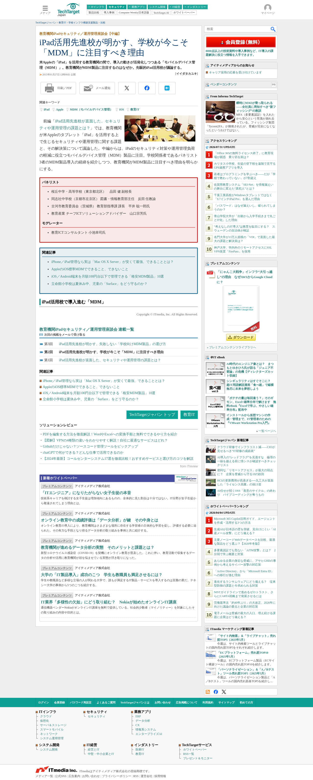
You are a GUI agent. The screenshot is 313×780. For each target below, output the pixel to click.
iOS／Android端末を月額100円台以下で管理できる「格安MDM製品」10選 (107, 276)
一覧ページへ (267, 431)
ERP (138, 716)
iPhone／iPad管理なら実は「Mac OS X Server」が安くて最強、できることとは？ (112, 262)
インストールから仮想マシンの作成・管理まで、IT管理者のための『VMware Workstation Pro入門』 (248, 419)
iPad (46, 109)
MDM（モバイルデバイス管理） (91, 109)
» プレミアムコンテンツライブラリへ (231, 347)
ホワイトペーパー (195, 749)
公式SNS (60, 776)
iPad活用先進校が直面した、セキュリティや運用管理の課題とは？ (110, 360)
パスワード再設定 (80, 702)
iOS (121, 109)
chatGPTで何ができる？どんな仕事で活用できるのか (83, 452)
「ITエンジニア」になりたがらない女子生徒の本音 (86, 493)
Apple (60, 109)
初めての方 (246, 702)
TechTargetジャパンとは (135, 702)
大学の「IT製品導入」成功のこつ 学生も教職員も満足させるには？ (101, 575)
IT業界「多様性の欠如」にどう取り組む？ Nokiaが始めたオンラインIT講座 (109, 602)
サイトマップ (226, 702)
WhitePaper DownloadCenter (186, 479)
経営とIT (93, 749)
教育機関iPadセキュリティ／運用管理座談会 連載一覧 (86, 329)
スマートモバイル (52, 729)
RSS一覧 (188, 754)
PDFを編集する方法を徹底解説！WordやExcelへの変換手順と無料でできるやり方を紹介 (110, 434)
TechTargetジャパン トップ (152, 414)
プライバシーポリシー (116, 776)
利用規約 (207, 702)
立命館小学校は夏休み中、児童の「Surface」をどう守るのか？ (99, 284)
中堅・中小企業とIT (101, 754)
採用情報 (160, 776)
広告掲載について (186, 702)
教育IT (134, 109)
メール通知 (103, 88)
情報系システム (145, 729)
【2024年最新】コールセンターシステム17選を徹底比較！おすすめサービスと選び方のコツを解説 (118, 458)
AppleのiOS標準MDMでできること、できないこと (89, 269)
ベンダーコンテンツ (223, 84)
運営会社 (146, 776)
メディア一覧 (44, 776)
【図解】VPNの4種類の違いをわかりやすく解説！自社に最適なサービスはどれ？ (105, 440)
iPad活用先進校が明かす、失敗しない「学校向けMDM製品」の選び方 (112, 344)
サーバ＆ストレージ (53, 725)
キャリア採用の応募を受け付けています (235, 72)
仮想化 (44, 720)
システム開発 (49, 749)
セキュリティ (96, 716)
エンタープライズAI (148, 734)
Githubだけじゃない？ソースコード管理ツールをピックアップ (90, 446)
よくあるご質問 (106, 702)
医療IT (139, 749)
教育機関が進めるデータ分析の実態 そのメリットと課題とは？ (97, 547)
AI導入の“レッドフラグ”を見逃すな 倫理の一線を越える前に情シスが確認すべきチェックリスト (246, 461)
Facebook (216, 692)
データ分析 (142, 720)
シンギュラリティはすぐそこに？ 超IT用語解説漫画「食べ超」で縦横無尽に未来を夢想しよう (250, 384)
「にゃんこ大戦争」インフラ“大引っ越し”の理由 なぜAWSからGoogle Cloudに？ (244, 277)
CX (137, 725)
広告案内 (74, 776)
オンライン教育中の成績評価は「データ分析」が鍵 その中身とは (99, 520)
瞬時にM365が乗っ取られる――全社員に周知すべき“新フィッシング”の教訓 (256, 106)
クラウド (46, 716)
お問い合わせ (163, 702)
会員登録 (59, 702)
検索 (273, 29)
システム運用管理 (52, 738)
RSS (208, 692)
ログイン (43, 702)
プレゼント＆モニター (197, 758)
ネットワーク (49, 734)
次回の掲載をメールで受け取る (64, 334)
